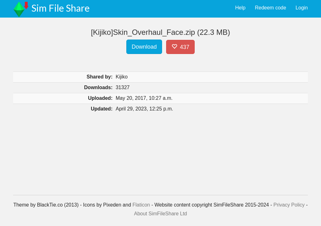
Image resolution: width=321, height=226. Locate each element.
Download (144, 47)
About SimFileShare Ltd (160, 213)
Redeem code (270, 7)
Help (240, 7)
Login (302, 7)
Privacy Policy (289, 204)
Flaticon (141, 204)
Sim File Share (60, 7)
